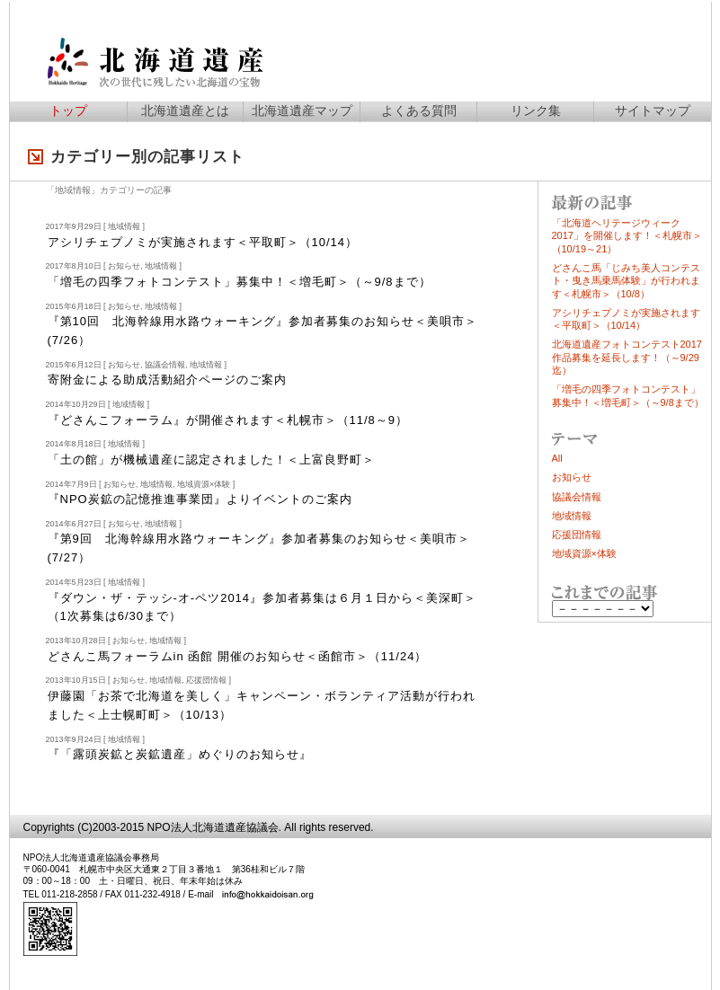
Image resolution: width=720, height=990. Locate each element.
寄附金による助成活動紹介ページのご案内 (167, 379)
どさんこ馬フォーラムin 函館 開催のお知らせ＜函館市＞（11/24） (238, 656)
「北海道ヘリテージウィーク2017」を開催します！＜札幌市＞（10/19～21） (627, 235)
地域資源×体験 (203, 484)
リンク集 (536, 110)
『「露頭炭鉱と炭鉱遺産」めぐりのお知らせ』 (180, 754)
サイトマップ (652, 110)
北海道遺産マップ (302, 110)
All (557, 458)
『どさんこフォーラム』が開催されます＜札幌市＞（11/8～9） (228, 420)
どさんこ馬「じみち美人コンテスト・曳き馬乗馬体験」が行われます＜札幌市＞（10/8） (626, 280)
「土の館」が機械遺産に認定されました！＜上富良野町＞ (211, 459)
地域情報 (124, 226)
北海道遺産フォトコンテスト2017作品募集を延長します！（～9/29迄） (627, 357)
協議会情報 (165, 364)
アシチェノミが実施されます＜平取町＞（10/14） (203, 242)
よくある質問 (419, 110)
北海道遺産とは (185, 110)
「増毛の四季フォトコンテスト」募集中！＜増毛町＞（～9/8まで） (239, 281)
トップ (68, 110)
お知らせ (124, 265)
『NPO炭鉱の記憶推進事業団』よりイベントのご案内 (200, 499)
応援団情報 (206, 680)
